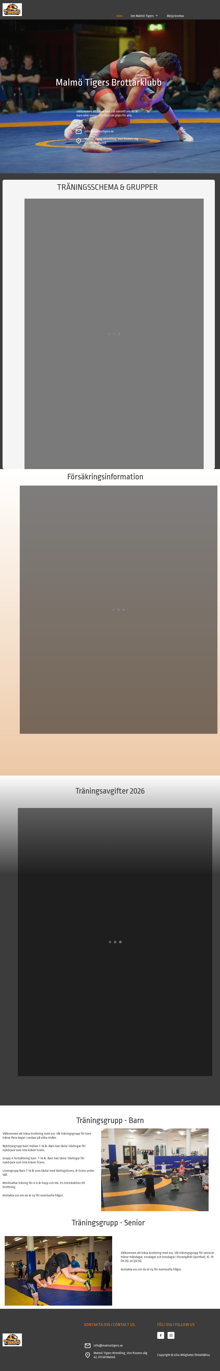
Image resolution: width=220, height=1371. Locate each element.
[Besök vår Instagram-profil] (171, 1335)
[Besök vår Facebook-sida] (160, 1335)
